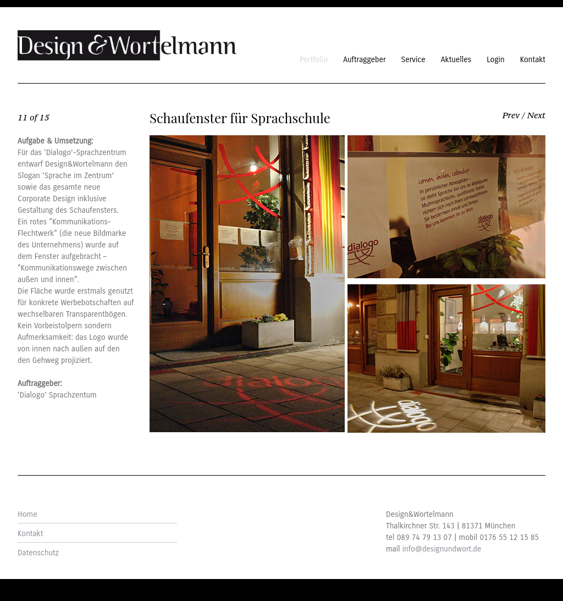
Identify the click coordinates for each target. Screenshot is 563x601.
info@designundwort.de (442, 549)
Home (27, 514)
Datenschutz (38, 553)
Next (536, 114)
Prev (511, 114)
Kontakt (30, 533)
